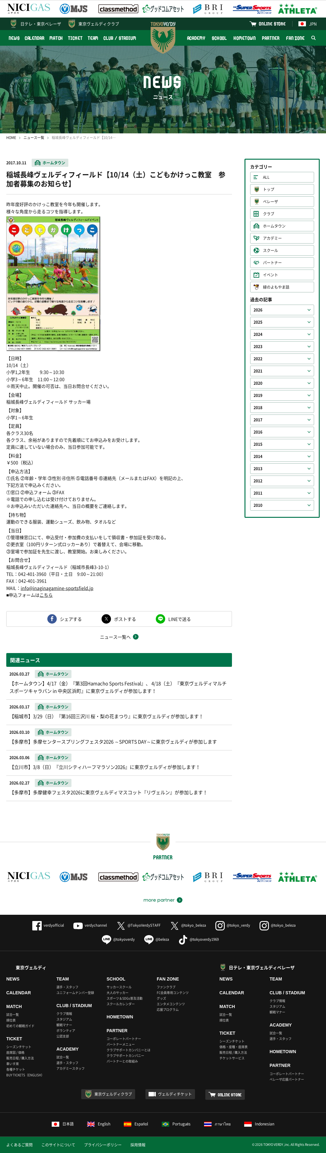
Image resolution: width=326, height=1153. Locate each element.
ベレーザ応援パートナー (287, 1079)
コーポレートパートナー (124, 1038)
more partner (159, 900)
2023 (258, 346)
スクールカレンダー (121, 1003)
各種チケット (15, 1069)
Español (136, 1124)
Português (176, 1124)
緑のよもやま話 (276, 287)
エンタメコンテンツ (171, 1003)
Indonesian (259, 1124)
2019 (258, 395)
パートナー (272, 262)
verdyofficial (48, 925)
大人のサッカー (118, 992)
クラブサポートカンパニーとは (128, 1049)
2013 (258, 468)
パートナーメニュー (121, 1044)
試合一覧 (12, 1014)
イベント (270, 275)
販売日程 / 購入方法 (20, 1058)
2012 (258, 481)
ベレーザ (270, 201)
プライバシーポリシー (103, 1145)
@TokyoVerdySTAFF (138, 925)
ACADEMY (196, 38)
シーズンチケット (18, 1046)
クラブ (268, 214)
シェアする (71, 619)
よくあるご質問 (19, 1145)
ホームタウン (54, 163)
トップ (268, 189)
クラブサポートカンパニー (125, 1055)
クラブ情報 (64, 1013)
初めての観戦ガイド (20, 1025)
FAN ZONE (295, 38)
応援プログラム (168, 1009)
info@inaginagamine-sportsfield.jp (57, 588)
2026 (258, 310)
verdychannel (90, 925)
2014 (258, 456)
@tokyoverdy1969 (198, 939)
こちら (46, 595)
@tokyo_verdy (232, 925)
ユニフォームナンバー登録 (75, 992)
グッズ (161, 998)
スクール (270, 250)
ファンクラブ (166, 987)
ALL (266, 177)
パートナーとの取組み (122, 1061)
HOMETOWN (244, 38)
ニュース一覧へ (115, 637)
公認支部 (62, 1036)
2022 (258, 359)
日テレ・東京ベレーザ (40, 24)
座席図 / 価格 (15, 1052)
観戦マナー (64, 1024)
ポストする (125, 619)
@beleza (156, 939)
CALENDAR (35, 38)
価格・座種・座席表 (233, 1046)
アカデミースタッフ (70, 1068)
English (98, 1124)
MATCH (56, 38)
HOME (11, 137)
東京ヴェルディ (31, 967)
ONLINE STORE (272, 23)
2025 (258, 322)
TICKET (75, 38)
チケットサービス (231, 1058)
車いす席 (12, 1063)
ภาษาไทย (217, 1124)
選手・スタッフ (67, 987)
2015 (258, 444)
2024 (258, 334)
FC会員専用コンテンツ (173, 992)
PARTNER (270, 38)
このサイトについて (58, 1145)
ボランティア (65, 1030)
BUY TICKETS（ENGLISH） (25, 1075)
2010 (258, 505)
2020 (258, 383)
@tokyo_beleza (188, 925)
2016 (258, 432)
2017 (258, 420)
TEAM (93, 38)
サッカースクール (119, 987)
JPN (307, 24)
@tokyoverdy (118, 939)
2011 (258, 493)
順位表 (11, 1020)
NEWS (14, 38)
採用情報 (137, 1145)
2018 (258, 407)
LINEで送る (179, 619)
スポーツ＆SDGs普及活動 (125, 998)
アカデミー (272, 238)
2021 (258, 371)
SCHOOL (219, 38)
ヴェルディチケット (175, 1094)
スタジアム (64, 1019)
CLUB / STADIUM (119, 38)
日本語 (63, 1124)
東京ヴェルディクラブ (98, 24)
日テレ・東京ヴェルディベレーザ (262, 967)
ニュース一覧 (34, 137)
